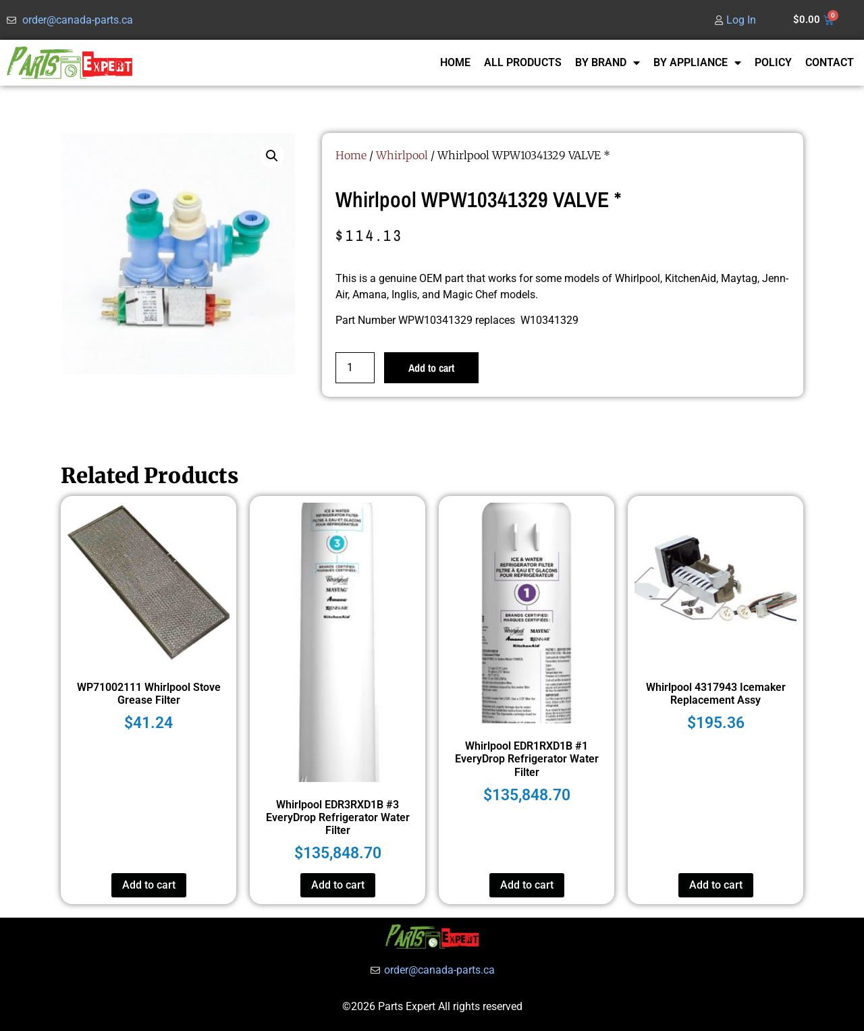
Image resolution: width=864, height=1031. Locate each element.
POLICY (773, 62)
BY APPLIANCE (697, 63)
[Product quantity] (355, 367)
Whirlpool (402, 155)
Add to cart (431, 367)
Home (351, 155)
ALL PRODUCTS (523, 62)
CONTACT (829, 62)
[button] (272, 156)
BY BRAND (607, 63)
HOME (455, 62)
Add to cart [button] (149, 885)
